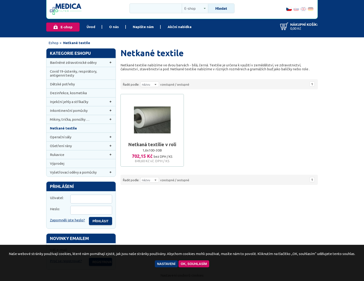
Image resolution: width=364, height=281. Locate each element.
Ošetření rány (81, 146)
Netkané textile (63, 128)
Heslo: (55, 209)
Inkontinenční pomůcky (81, 111)
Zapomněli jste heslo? (67, 220)
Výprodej (57, 163)
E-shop (66, 27)
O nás (114, 27)
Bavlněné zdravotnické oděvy (81, 63)
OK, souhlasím (194, 264)
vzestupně (167, 84)
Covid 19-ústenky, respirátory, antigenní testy (73, 73)
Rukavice (81, 155)
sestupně (183, 84)
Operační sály (81, 137)
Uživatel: (57, 198)
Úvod (91, 27)
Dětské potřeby (62, 84)
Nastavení (166, 264)
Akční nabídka (180, 27)
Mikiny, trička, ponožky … (81, 119)
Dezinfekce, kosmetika (68, 93)
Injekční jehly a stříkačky (81, 102)
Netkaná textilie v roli (152, 144)
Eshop (53, 43)
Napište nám (143, 27)
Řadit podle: (131, 84)
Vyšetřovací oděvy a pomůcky (81, 172)
